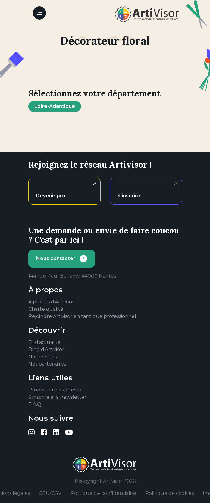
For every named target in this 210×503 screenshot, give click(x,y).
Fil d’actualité (44, 342)
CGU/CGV (50, 493)
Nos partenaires (47, 364)
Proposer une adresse (54, 390)
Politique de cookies (169, 493)
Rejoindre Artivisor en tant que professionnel (82, 316)
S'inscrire (128, 196)
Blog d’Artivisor (46, 349)
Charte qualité (45, 309)
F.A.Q (34, 404)
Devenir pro (50, 196)
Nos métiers (42, 357)
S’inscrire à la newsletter (57, 397)
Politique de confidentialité (103, 493)
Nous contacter (55, 258)
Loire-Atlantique (54, 106)
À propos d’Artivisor (51, 302)
